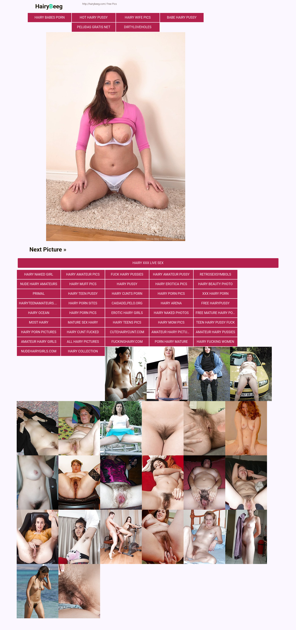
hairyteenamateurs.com (171, 294)
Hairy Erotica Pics (126, 284)
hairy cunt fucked (82, 322)
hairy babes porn (50, 17)
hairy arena (38, 303)
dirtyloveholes (137, 27)
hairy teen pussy (257, 284)
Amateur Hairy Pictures (171, 322)
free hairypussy (82, 303)
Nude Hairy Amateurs (257, 274)
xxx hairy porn (126, 294)
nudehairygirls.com (213, 332)
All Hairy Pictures (38, 332)
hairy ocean (126, 303)
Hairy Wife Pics (137, 17)
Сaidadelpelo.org (257, 294)
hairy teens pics (170, 313)
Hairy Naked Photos (257, 303)
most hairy (82, 313)
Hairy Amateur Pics (82, 274)
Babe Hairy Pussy (181, 17)
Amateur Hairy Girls (257, 322)
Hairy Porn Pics (82, 294)
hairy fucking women (170, 332)
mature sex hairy (126, 313)
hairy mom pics (213, 313)
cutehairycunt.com (126, 322)
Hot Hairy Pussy (94, 17)
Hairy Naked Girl (38, 274)
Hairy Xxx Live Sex (147, 263)
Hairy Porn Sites (213, 294)
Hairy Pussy (82, 284)
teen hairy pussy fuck (257, 313)
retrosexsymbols (213, 274)
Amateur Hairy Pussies (214, 322)
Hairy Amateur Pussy (170, 274)
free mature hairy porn (39, 313)
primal (214, 284)
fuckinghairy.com (82, 332)
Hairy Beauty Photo (170, 284)
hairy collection (258, 332)
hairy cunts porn (38, 294)
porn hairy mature (126, 332)
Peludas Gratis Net (94, 27)
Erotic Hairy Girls (213, 303)
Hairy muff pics (38, 284)
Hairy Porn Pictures (38, 322)
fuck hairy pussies (126, 274)
